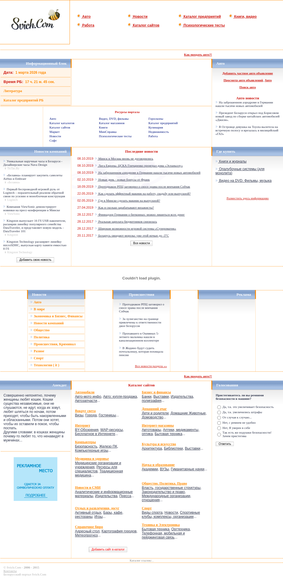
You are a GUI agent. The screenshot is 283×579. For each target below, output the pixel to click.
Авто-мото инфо (88, 397)
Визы (79, 415)
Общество (40, 330)
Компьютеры (85, 442)
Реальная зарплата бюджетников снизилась (126, 221)
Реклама (243, 294)
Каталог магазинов (112, 123)
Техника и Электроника (161, 525)
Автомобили (85, 392)
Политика (39, 337)
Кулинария (155, 127)
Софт (53, 140)
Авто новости (247, 98)
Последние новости (141, 151)
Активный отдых (88, 513)
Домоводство (152, 417)
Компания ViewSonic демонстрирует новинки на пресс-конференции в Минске (31, 208)
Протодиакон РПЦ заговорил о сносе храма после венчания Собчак (142, 186)
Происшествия (141, 294)
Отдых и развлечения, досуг (97, 508)
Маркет (54, 131)
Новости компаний (47, 323)
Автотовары (151, 430)
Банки (146, 397)
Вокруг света (85, 411)
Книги (103, 127)
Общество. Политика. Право (164, 483)
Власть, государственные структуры (171, 488)
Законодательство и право (163, 492)
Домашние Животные (188, 413)
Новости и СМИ (88, 487)
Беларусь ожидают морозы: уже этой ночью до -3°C (132, 235)
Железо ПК (108, 446)
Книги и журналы (231, 161)
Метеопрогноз (86, 535)
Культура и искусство (159, 444)
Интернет (82, 425)
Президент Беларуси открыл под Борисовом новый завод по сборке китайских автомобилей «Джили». (247, 116)
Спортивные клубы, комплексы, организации (171, 515)
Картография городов (119, 531)
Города (91, 415)
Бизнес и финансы (156, 392)
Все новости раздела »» (151, 366)
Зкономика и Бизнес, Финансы (56, 316)
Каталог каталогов (62, 123)
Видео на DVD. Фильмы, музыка (243, 181)
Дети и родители (155, 413)
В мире (37, 309)
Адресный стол (87, 531)
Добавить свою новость (35, 259)
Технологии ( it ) (44, 365)
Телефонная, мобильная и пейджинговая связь (163, 535)
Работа (85, 25)
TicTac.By (13, 168)
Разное (37, 351)
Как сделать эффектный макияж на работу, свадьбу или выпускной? (143, 193)
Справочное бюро (89, 527)
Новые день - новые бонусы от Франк (122, 179)
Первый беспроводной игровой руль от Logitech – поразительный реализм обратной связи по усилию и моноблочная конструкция (34, 192)
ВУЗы (164, 469)
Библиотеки (173, 448)
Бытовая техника (168, 434)
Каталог (136, 385)
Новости (138, 17)
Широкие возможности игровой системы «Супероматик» (135, 228)
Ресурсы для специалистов (96, 469)
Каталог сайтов (143, 25)
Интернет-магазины (158, 425)
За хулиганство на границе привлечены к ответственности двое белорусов (140, 322)
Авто (84, 17)
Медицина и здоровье (92, 459)
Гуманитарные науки (187, 469)
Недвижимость (158, 131)
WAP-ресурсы (111, 430)
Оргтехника (180, 529)
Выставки (161, 397)
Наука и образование (158, 465)
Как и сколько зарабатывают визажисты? (124, 207)
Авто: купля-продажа (120, 397)
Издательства (106, 496)
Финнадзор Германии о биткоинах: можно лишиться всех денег (140, 214)
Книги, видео (243, 17)
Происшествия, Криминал (53, 344)
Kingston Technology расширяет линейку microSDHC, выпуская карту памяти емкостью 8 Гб (34, 245)
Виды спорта (152, 513)
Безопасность (86, 446)
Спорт (37, 358)
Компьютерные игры (91, 450)
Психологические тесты (201, 25)
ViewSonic (13, 213)
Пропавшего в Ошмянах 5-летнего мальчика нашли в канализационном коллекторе (139, 337)
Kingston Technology (19, 252)
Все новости (141, 243)
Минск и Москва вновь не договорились (124, 158)
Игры (98, 517)
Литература (12, 91)
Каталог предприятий (199, 17)
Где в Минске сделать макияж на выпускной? (127, 200)
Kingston (12, 234)
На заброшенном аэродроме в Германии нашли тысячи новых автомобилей (244, 104)
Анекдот (59, 385)
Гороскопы (155, 118)
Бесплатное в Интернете (95, 434)
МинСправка (107, 131)
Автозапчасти (86, 401)
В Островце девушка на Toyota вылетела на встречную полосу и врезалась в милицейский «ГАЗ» (246, 130)
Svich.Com (14, 567)
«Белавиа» (13, 182)
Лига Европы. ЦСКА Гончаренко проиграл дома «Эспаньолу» (139, 165)
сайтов (149, 385)
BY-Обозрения (86, 430)
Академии (150, 469)
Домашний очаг (154, 409)
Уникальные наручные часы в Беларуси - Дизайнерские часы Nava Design (32, 162)
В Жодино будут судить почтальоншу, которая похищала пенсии (141, 351)
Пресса (125, 496)
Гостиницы (107, 415)
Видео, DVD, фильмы (114, 118)
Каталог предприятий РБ (23, 100)
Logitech (12, 199)
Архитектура (152, 448)
